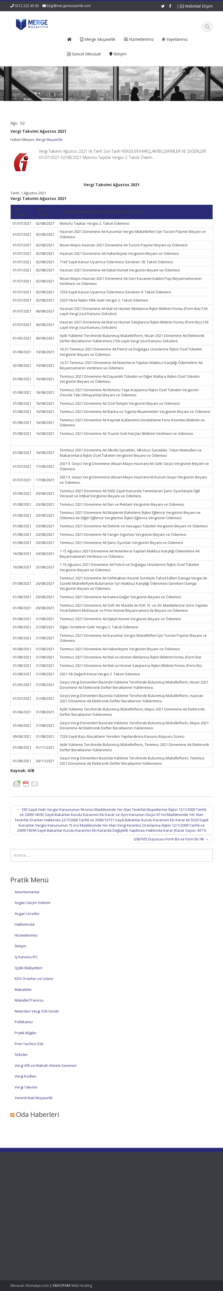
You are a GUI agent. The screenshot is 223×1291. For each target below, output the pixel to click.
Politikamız (24, 1021)
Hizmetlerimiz (26, 935)
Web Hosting (81, 1285)
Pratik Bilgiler (26, 1032)
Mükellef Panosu (29, 1000)
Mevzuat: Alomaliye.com (29, 1285)
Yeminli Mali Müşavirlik (34, 1097)
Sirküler (21, 1054)
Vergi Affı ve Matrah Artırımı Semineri (46, 1065)
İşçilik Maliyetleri (28, 967)
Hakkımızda (25, 924)
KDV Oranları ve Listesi (34, 978)
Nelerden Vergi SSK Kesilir (37, 1011)
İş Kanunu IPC (26, 956)
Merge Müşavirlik (49, 139)
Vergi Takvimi (26, 1087)
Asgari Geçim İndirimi (32, 902)
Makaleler (23, 989)
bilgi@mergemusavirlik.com (69, 5)
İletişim (20, 945)
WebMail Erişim (196, 6)
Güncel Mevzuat (88, 1198)
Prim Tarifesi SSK (29, 1043)
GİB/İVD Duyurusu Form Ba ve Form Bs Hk (171, 839)
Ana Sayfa (82, 1183)
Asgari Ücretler (27, 913)
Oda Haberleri (37, 1114)
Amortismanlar (27, 891)
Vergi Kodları (25, 1076)
